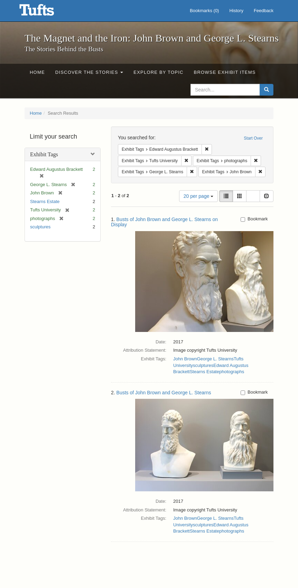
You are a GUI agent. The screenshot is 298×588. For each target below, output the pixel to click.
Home (37, 72)
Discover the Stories (89, 72)
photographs (231, 371)
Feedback (263, 10)
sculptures (40, 226)
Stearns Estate (44, 201)
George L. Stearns (215, 358)
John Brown (185, 358)
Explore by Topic (158, 72)
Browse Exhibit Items (225, 72)
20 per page (199, 196)
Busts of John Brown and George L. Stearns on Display (164, 222)
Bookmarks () (204, 10)
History (236, 10)
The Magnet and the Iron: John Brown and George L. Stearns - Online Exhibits (45, 12)
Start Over (253, 138)
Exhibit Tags (44, 154)
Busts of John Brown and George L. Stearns (164, 392)
